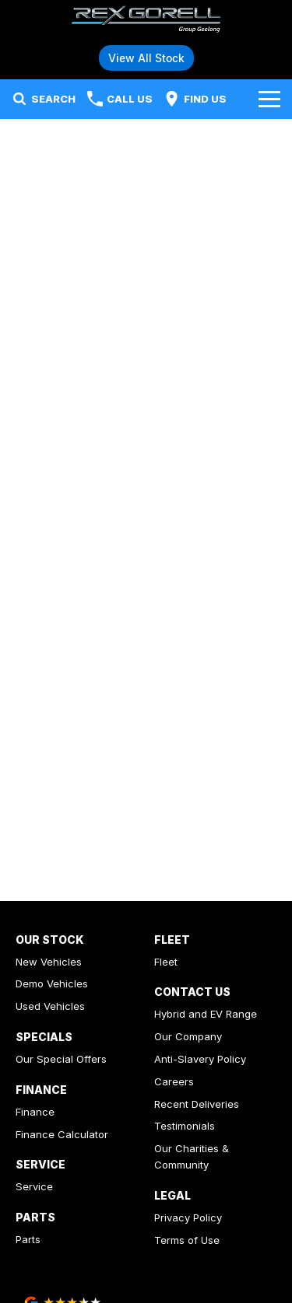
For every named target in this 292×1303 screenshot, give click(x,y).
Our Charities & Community (191, 1156)
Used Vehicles (50, 1006)
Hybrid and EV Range (205, 1014)
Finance (35, 1112)
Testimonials (184, 1126)
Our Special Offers (61, 1059)
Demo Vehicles (52, 983)
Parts (28, 1239)
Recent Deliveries (196, 1104)
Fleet (166, 961)
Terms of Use (187, 1240)
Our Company (188, 1036)
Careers (174, 1081)
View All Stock (146, 58)
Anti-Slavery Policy (200, 1059)
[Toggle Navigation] (269, 98)
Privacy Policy (188, 1217)
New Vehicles (49, 961)
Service (34, 1186)
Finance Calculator (62, 1134)
